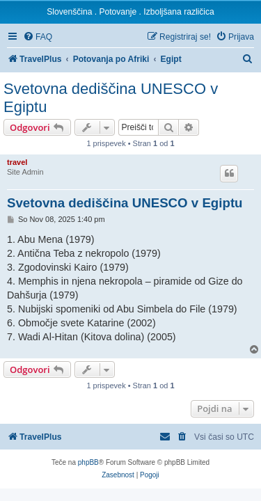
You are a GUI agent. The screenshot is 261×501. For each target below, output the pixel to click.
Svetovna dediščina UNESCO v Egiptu (110, 98)
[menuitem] (37, 37)
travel (17, 162)
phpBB (88, 462)
